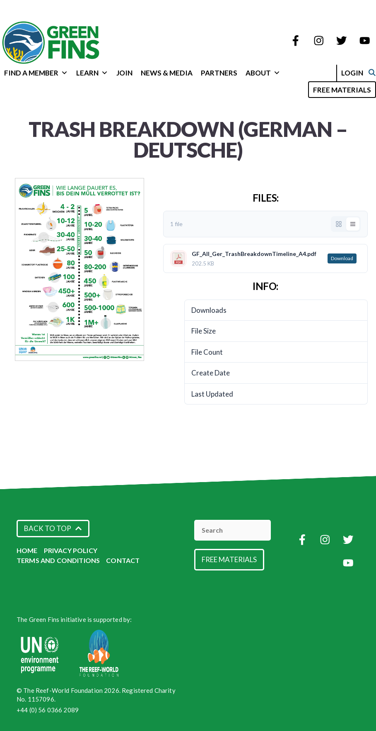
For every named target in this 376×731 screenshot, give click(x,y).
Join (124, 72)
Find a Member (36, 72)
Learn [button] (92, 72)
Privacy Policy (70, 550)
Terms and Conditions (58, 560)
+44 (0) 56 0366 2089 (48, 710)
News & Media (167, 72)
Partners (219, 72)
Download (342, 258)
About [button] (263, 72)
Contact (123, 560)
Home (27, 550)
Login (361, 72)
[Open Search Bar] (297, 89)
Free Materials (342, 89)
